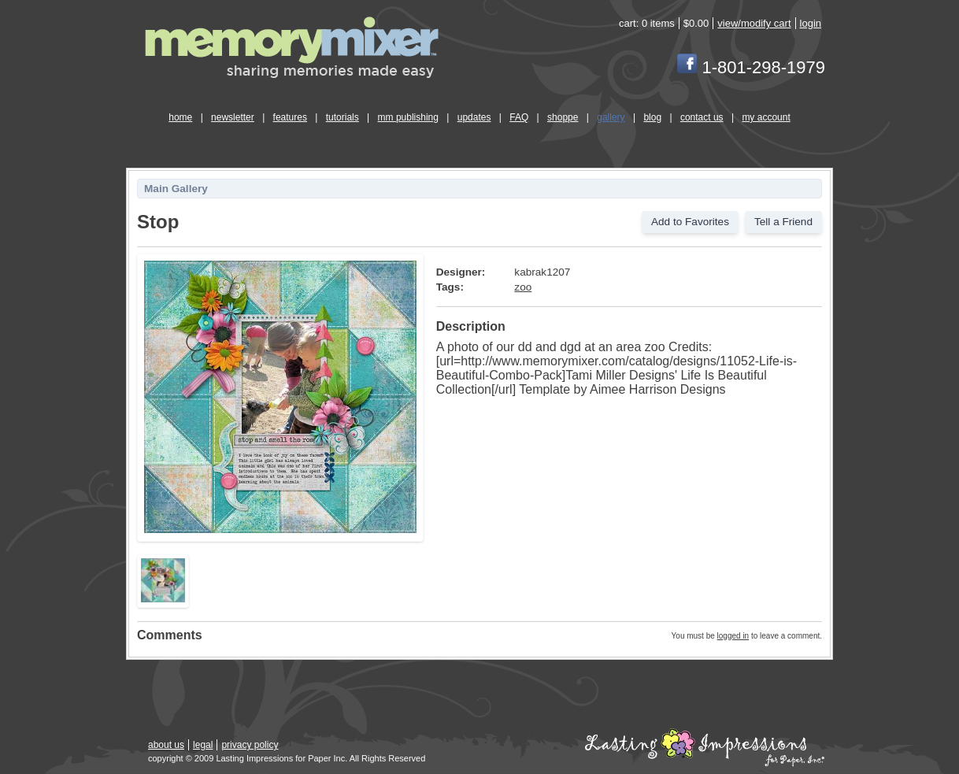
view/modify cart (754, 23)
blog (652, 117)
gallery (610, 117)
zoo (522, 287)
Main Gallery (176, 188)
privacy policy (249, 744)
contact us (702, 117)
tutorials (342, 117)
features (290, 117)
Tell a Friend (783, 222)
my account (766, 117)
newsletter (232, 117)
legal (203, 744)
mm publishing (408, 117)
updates (474, 117)
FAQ (518, 117)
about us (166, 744)
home (180, 117)
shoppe (562, 117)
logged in (733, 635)
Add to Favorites (690, 222)
